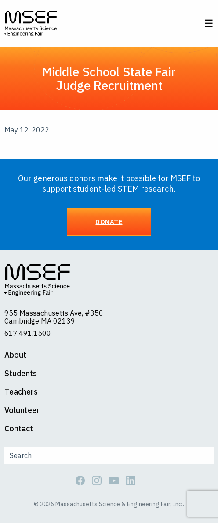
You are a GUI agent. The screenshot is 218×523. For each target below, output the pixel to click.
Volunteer (22, 410)
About (15, 355)
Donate (108, 221)
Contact (18, 429)
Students (20, 373)
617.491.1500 (27, 333)
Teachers (21, 392)
